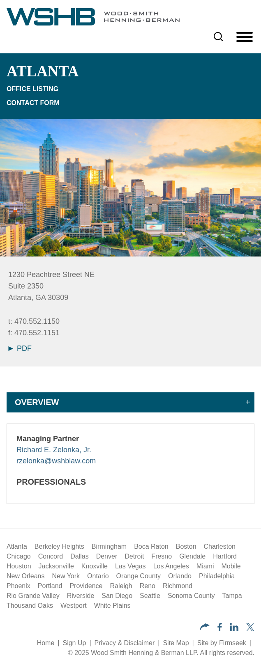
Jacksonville (56, 566)
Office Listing (32, 88)
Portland (50, 585)
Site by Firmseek (221, 642)
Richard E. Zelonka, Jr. (53, 450)
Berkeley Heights (59, 546)
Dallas (79, 556)
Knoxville (94, 566)
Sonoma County (191, 595)
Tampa (232, 595)
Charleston (220, 546)
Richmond (177, 585)
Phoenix (18, 585)
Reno (147, 585)
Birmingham (109, 546)
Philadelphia (217, 576)
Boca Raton (151, 546)
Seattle (150, 595)
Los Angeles (171, 566)
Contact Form (33, 102)
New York (66, 576)
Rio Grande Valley (33, 595)
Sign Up (74, 642)
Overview (37, 402)
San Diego (117, 595)
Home (46, 642)
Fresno (161, 556)
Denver (107, 556)
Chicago (19, 556)
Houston (19, 566)
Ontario (98, 576)
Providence (85, 585)
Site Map (176, 642)
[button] (205, 627)
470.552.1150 (37, 321)
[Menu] (244, 37)
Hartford (225, 556)
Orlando (180, 576)
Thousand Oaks (30, 605)
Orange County (138, 576)
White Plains (112, 605)
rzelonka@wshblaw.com (56, 461)
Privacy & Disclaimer (125, 642)
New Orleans (25, 576)
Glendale (192, 556)
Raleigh (121, 585)
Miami (205, 566)
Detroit (134, 556)
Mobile (230, 566)
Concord (50, 556)
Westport (73, 605)
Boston (186, 546)
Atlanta (17, 546)
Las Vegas (130, 566)
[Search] (218, 36)
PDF (20, 348)
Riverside (81, 595)
